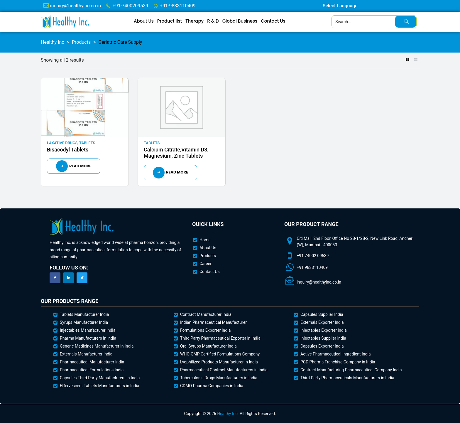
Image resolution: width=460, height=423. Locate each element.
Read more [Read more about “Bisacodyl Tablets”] (80, 166)
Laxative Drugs (62, 143)
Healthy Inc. (228, 413)
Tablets (87, 143)
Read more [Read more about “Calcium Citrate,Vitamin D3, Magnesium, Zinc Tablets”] (177, 172)
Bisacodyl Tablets (67, 149)
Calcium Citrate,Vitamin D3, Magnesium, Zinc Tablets (176, 152)
